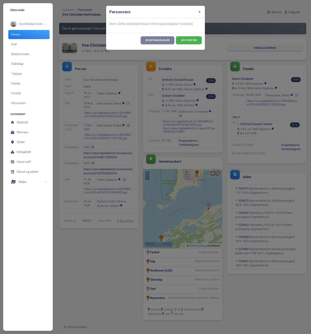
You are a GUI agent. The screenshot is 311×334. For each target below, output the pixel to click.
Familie (15, 83)
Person (15, 34)
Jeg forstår (189, 40)
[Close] (200, 12)
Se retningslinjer (157, 40)
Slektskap (17, 63)
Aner (14, 44)
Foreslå (16, 93)
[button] (28, 24)
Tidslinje (16, 73)
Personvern (18, 103)
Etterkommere (20, 54)
